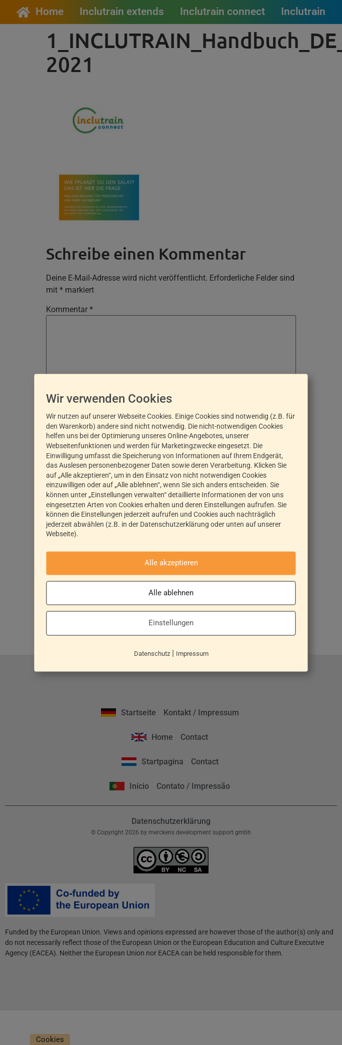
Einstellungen (171, 623)
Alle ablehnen (171, 592)
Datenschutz (152, 653)
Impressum (192, 653)
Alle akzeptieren (171, 563)
